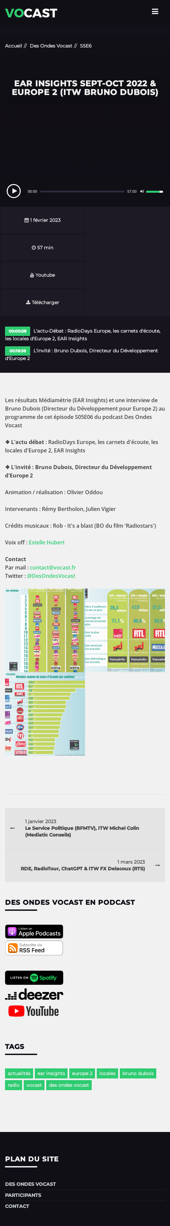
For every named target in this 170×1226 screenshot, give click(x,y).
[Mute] (142, 191)
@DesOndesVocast (51, 521)
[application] (85, 191)
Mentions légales (85, 1214)
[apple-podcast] (34, 882)
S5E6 (86, 46)
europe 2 (82, 1019)
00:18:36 (17, 295)
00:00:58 (17, 276)
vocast (34, 1030)
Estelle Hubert (47, 487)
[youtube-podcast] (34, 961)
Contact (17, 1151)
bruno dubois (138, 1019)
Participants (23, 1140)
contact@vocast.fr (53, 512)
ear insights (51, 1019)
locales (107, 1019)
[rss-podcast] (34, 899)
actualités (19, 1019)
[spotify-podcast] (34, 929)
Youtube (42, 248)
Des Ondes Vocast (51, 46)
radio (13, 1030)
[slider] (82, 191)
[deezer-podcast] (34, 945)
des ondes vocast (69, 1030)
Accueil (13, 46)
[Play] (14, 191)
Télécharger (127, 248)
